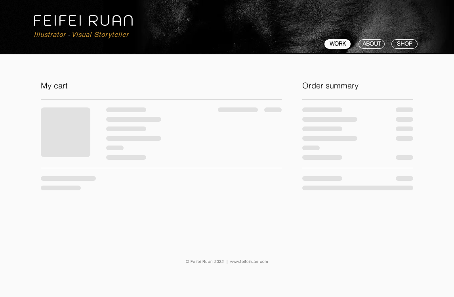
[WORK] (337, 44)
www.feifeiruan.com (249, 261)
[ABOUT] (372, 44)
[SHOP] (404, 44)
